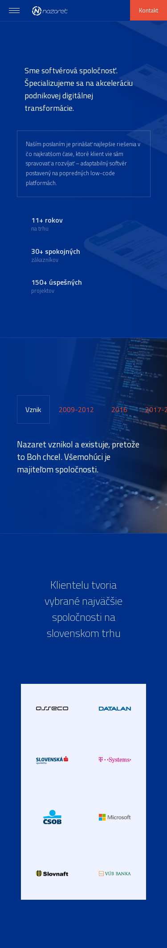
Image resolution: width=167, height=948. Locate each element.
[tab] (33, 409)
